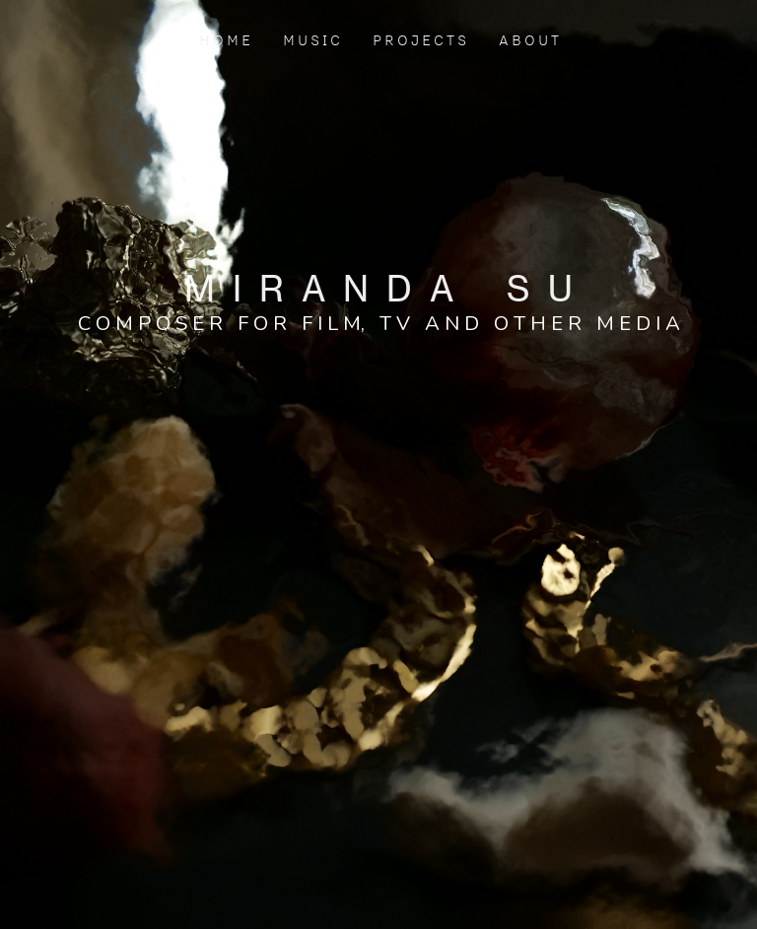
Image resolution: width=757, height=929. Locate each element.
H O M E (227, 40)
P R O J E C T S (419, 40)
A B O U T (527, 40)
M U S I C (311, 40)
